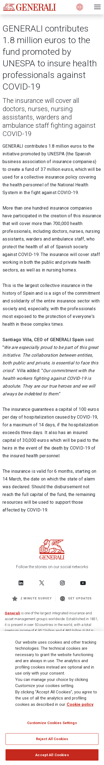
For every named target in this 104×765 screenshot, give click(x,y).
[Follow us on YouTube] (83, 583)
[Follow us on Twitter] (42, 583)
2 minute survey (32, 598)
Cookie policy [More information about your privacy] (80, 706)
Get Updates (76, 598)
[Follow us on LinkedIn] (21, 583)
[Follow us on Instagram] (62, 583)
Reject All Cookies (52, 741)
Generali (12, 613)
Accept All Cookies (52, 757)
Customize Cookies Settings (52, 725)
